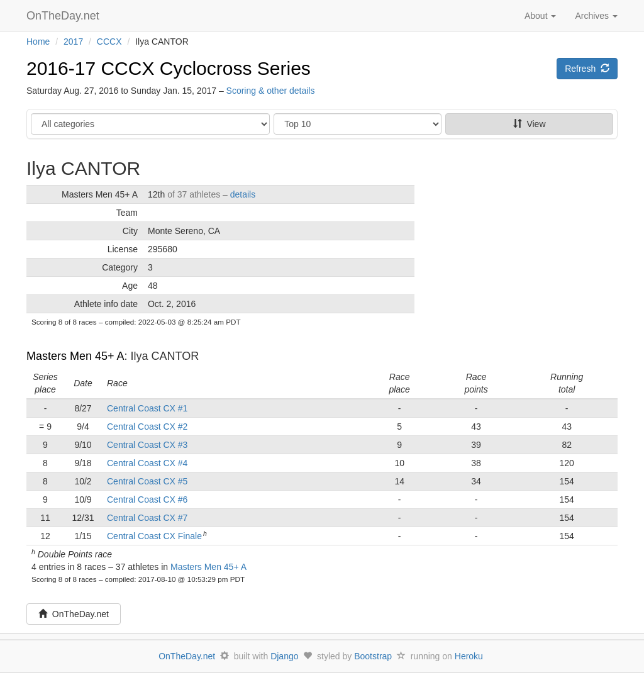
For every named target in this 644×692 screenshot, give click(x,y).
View (529, 124)
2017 (73, 41)
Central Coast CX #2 (147, 426)
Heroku (469, 656)
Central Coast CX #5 (147, 481)
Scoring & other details (270, 91)
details (242, 194)
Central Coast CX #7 (147, 518)
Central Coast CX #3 (147, 445)
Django (284, 656)
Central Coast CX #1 (147, 408)
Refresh (587, 69)
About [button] (540, 16)
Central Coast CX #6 (147, 499)
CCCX (109, 41)
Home (38, 41)
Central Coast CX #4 (147, 463)
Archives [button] (596, 16)
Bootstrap (373, 656)
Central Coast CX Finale (154, 536)
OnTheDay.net (64, 15)
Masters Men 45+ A (75, 356)
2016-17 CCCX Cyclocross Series (168, 68)
